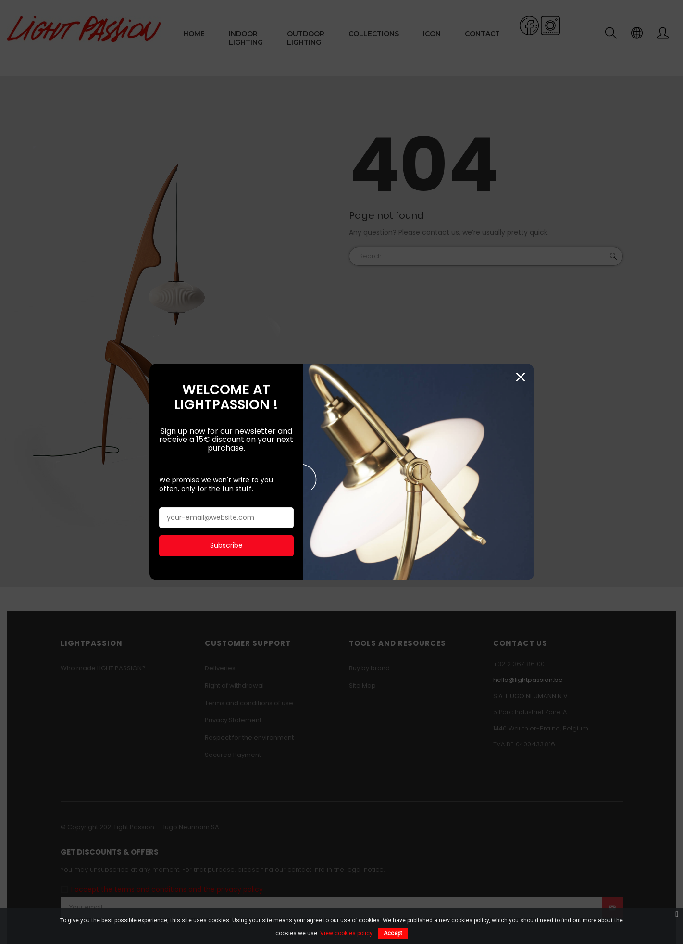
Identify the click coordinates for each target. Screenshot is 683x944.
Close (520, 374)
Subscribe (226, 543)
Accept (393, 933)
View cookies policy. (346, 933)
